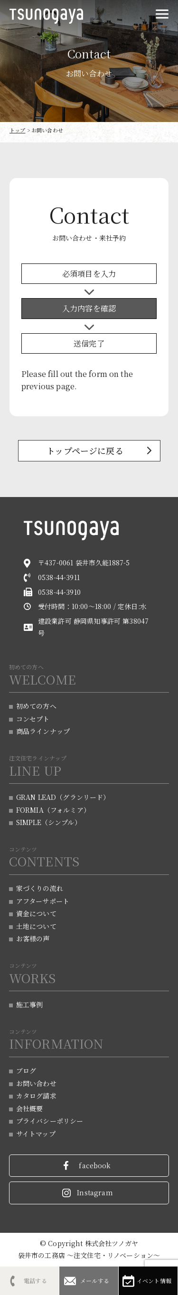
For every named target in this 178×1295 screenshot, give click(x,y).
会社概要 (29, 1108)
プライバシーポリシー (50, 1121)
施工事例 (29, 1004)
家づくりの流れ (39, 888)
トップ (17, 130)
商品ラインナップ (43, 731)
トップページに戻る (85, 450)
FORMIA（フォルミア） (53, 810)
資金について (36, 913)
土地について (36, 926)
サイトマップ (36, 1133)
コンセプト (33, 718)
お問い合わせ (36, 1083)
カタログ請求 (36, 1095)
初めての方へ (36, 706)
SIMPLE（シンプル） (48, 822)
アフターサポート (42, 901)
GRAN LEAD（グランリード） (63, 797)
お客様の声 (33, 938)
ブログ (26, 1070)
